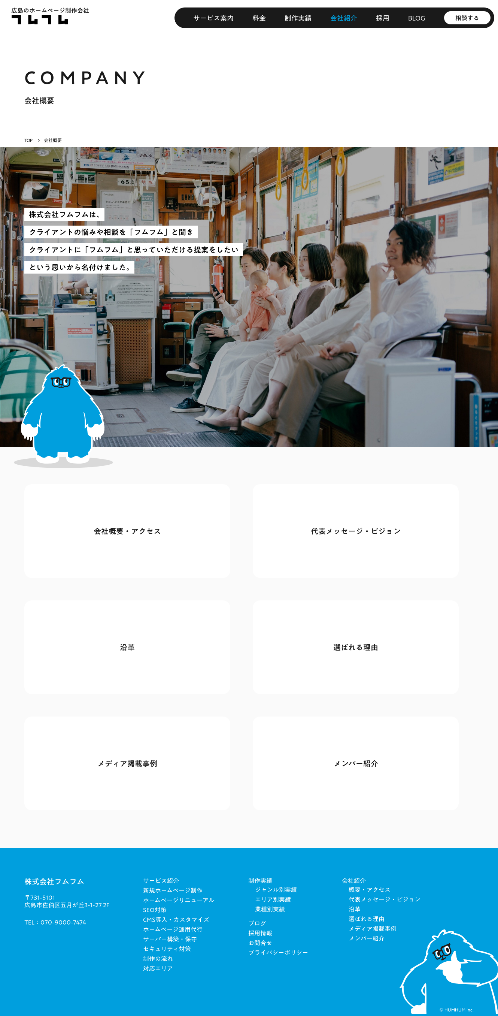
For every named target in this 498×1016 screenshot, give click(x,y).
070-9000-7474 (63, 922)
